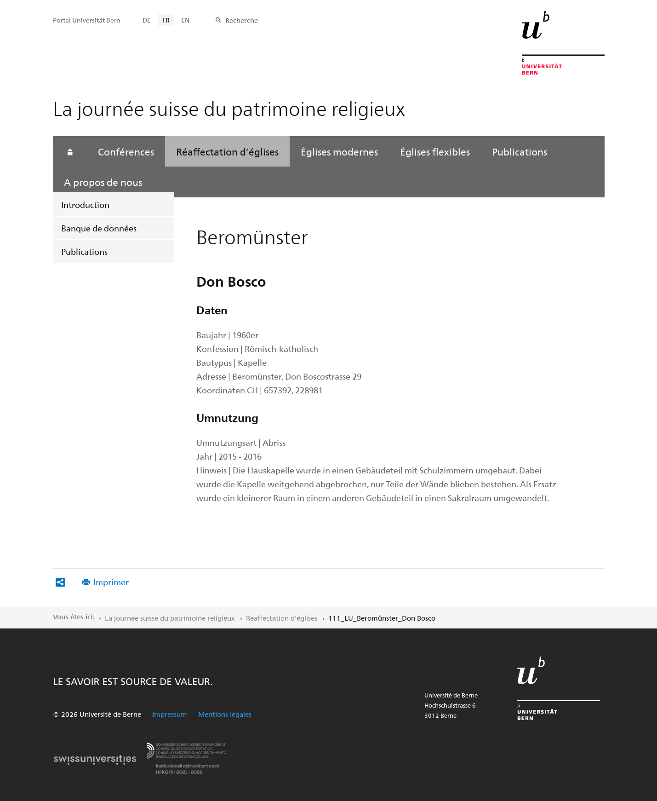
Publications (84, 251)
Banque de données (99, 228)
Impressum (169, 714)
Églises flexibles (435, 151)
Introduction (85, 204)
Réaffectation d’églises (227, 151)
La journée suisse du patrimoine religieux (170, 617)
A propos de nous (103, 181)
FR (166, 20)
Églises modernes (339, 151)
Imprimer (111, 582)
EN (185, 20)
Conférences (126, 151)
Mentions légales (224, 714)
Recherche (241, 20)
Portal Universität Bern (86, 20)
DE (147, 20)
